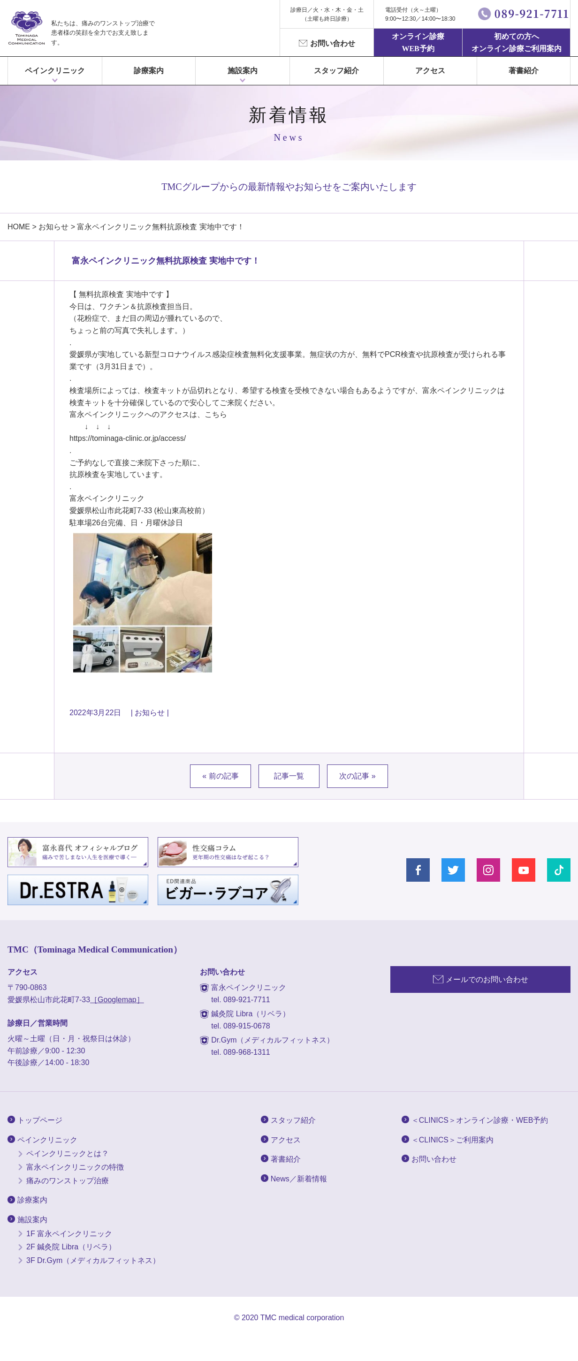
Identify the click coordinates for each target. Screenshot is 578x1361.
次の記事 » (357, 776)
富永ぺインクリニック (26, 28)
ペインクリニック (55, 71)
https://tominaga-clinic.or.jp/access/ (127, 438)
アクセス (430, 71)
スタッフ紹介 (336, 71)
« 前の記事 (220, 776)
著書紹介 (524, 71)
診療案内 (149, 71)
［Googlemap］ (117, 1000)
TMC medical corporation (302, 1318)
